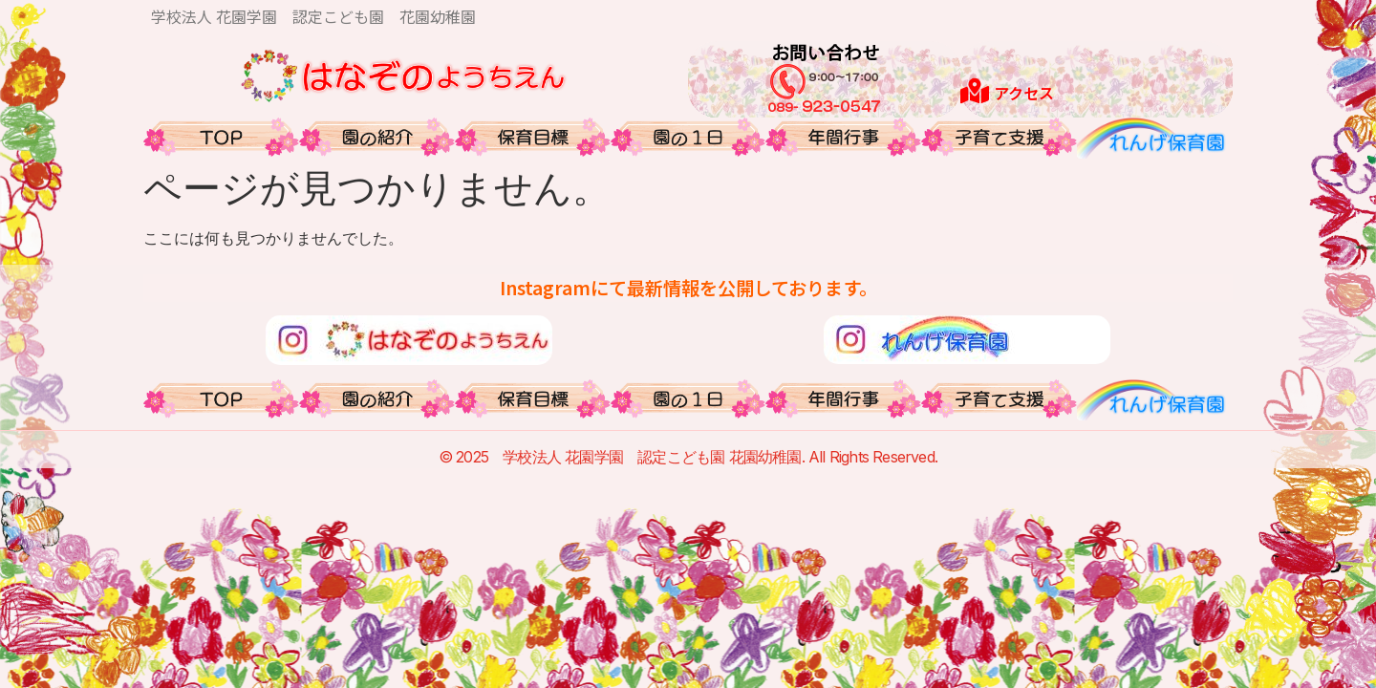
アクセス (1024, 92)
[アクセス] (974, 90)
